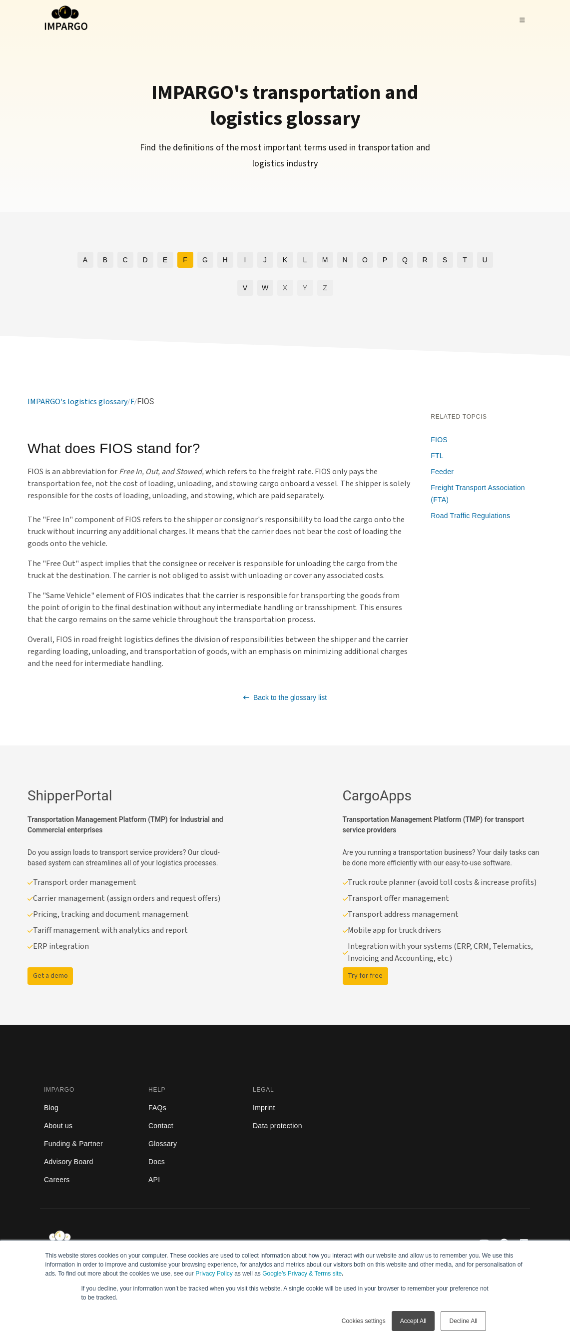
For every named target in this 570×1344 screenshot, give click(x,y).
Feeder (442, 472)
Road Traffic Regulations (470, 516)
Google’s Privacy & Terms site (302, 1273)
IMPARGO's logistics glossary (77, 401)
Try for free (365, 976)
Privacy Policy (214, 1273)
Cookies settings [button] (364, 1321)
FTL (437, 456)
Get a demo (50, 976)
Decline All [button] (463, 1321)
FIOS (439, 440)
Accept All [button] (413, 1321)
